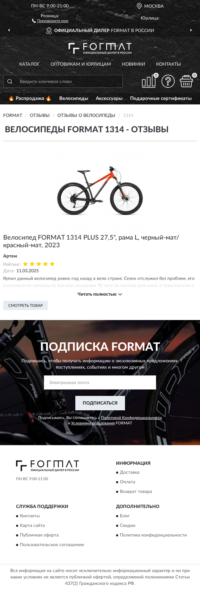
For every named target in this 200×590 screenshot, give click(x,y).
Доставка (129, 473)
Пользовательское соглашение (52, 545)
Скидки (127, 525)
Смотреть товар (25, 305)
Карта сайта (32, 525)
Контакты (168, 64)
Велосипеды (73, 98)
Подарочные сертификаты (161, 98)
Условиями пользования (93, 423)
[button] (50, 20)
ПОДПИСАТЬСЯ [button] (100, 403)
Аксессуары (109, 98)
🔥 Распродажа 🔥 (30, 98)
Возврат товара (136, 492)
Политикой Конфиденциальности (131, 418)
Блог (125, 516)
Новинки (133, 64)
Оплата (127, 482)
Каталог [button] (29, 64)
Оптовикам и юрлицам (81, 64)
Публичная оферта (39, 535)
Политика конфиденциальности (153, 535)
